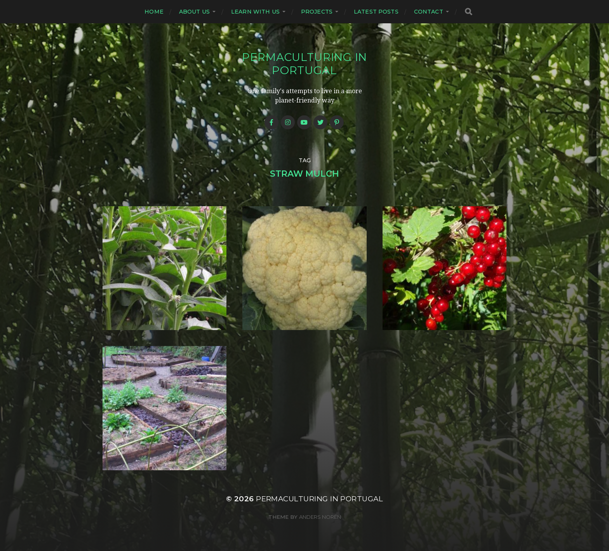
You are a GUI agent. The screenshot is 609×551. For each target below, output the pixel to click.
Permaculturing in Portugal (304, 63)
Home (154, 11)
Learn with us (255, 11)
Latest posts (376, 11)
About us (194, 11)
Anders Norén (320, 517)
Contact (428, 11)
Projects (316, 11)
